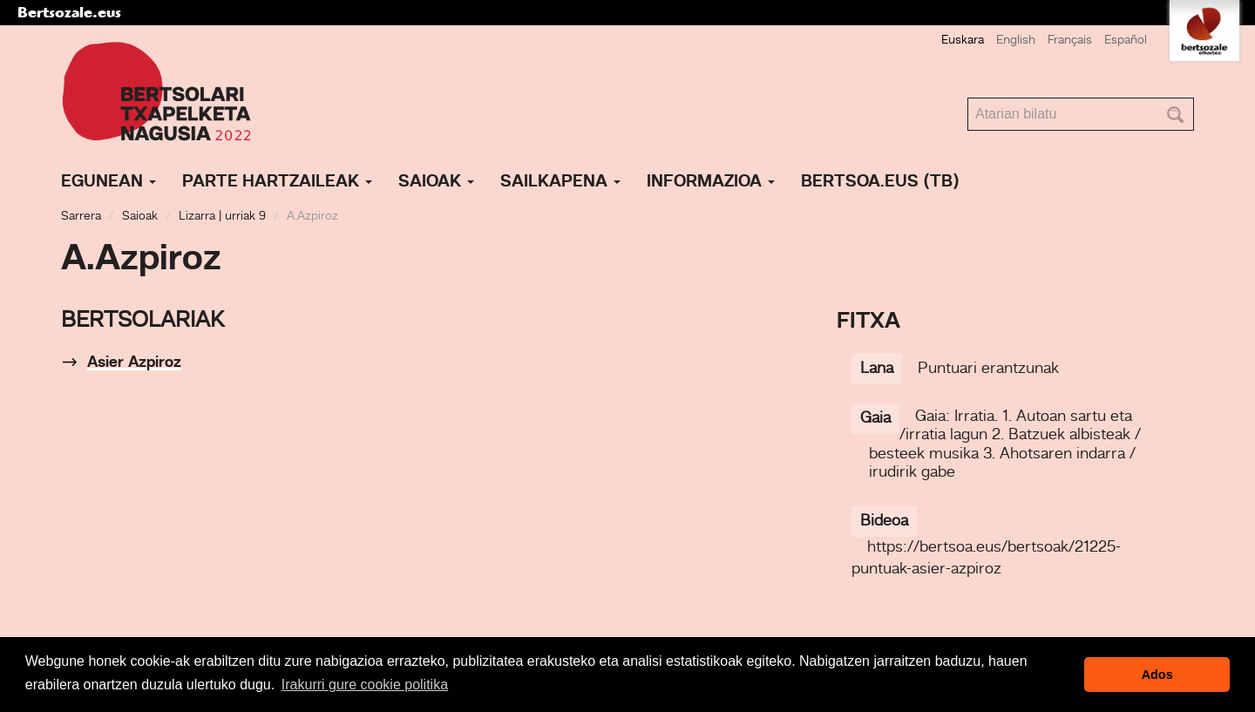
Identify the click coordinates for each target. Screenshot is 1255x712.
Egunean (108, 182)
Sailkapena (560, 182)
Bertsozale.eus (69, 12)
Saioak (436, 182)
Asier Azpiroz (134, 362)
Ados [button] (1157, 674)
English (1015, 40)
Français (1070, 40)
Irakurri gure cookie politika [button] (365, 684)
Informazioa (711, 182)
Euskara (962, 40)
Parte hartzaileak (277, 182)
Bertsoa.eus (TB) (880, 182)
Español (1125, 40)
